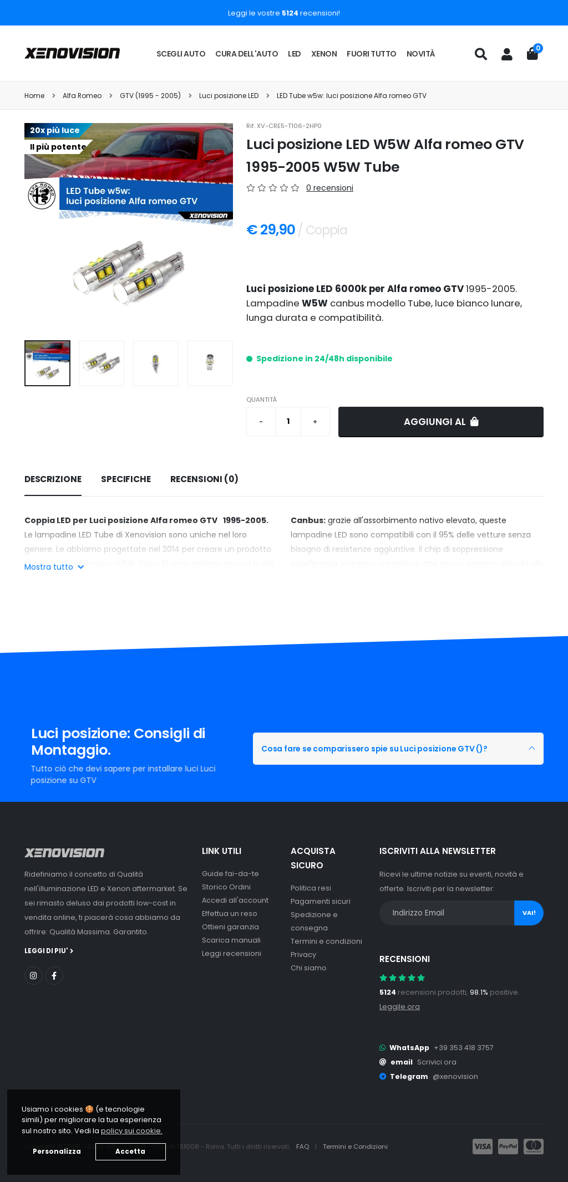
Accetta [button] (130, 1151)
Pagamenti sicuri (321, 901)
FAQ (303, 1146)
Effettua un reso (229, 913)
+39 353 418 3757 (464, 1047)
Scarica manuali (231, 940)
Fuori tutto (372, 53)
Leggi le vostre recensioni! (284, 13)
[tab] (53, 480)
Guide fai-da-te (230, 873)
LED (294, 53)
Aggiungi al (441, 421)
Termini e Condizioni (355, 1146)
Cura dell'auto (246, 53)
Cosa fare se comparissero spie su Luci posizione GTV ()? (374, 748)
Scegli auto (181, 53)
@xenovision (455, 1076)
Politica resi (311, 888)
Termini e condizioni (326, 941)
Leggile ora (399, 1006)
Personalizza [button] (57, 1151)
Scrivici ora (437, 1062)
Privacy (303, 954)
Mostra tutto (54, 566)
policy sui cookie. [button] (132, 1130)
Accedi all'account (235, 900)
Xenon (324, 53)
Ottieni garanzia (230, 927)
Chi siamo (309, 968)
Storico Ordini (226, 887)
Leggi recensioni (231, 953)
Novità (421, 53)
